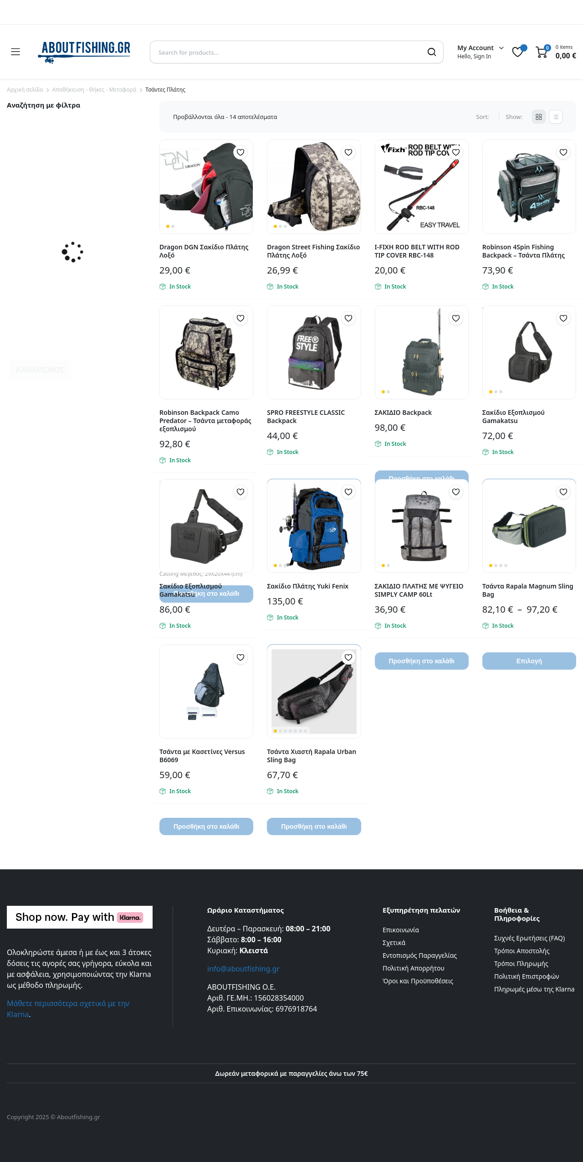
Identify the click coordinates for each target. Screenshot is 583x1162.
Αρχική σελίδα (25, 89)
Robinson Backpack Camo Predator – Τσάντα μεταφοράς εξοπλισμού (205, 420)
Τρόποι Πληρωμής (521, 963)
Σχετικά (394, 942)
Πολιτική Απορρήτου (414, 968)
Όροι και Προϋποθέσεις (418, 980)
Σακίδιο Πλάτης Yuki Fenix (307, 586)
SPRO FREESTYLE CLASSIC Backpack (306, 416)
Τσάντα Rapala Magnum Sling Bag (527, 590)
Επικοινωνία (401, 929)
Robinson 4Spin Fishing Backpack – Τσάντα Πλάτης (523, 251)
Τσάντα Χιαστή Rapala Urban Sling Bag (311, 755)
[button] (240, 152)
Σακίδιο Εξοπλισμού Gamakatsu (513, 416)
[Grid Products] (539, 117)
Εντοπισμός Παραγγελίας (420, 955)
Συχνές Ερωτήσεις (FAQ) (529, 938)
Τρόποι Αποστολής (521, 950)
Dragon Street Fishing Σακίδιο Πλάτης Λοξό (313, 251)
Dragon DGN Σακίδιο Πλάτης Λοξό (203, 251)
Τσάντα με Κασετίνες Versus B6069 (202, 755)
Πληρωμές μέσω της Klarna (534, 989)
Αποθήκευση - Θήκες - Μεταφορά (94, 89)
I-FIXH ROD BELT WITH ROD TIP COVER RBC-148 (417, 251)
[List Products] (556, 117)
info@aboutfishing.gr (243, 969)
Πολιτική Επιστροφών (526, 976)
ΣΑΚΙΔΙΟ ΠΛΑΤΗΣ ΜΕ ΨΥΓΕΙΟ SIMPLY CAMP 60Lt (419, 590)
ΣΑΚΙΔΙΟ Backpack (403, 412)
